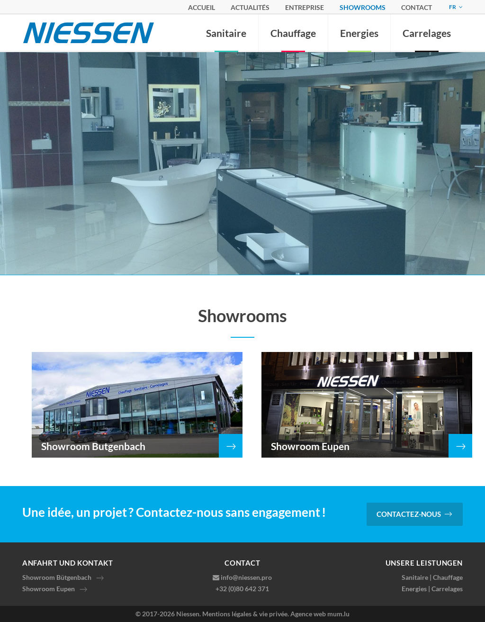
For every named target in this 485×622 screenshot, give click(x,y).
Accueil (201, 7)
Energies (359, 33)
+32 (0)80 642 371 (242, 589)
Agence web (308, 614)
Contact (416, 7)
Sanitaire (226, 33)
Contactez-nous (409, 514)
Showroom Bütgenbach (56, 577)
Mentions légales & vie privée (244, 614)
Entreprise (304, 7)
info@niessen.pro (246, 577)
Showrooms (363, 7)
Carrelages (427, 33)
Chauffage (293, 33)
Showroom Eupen (48, 589)
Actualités (250, 7)
